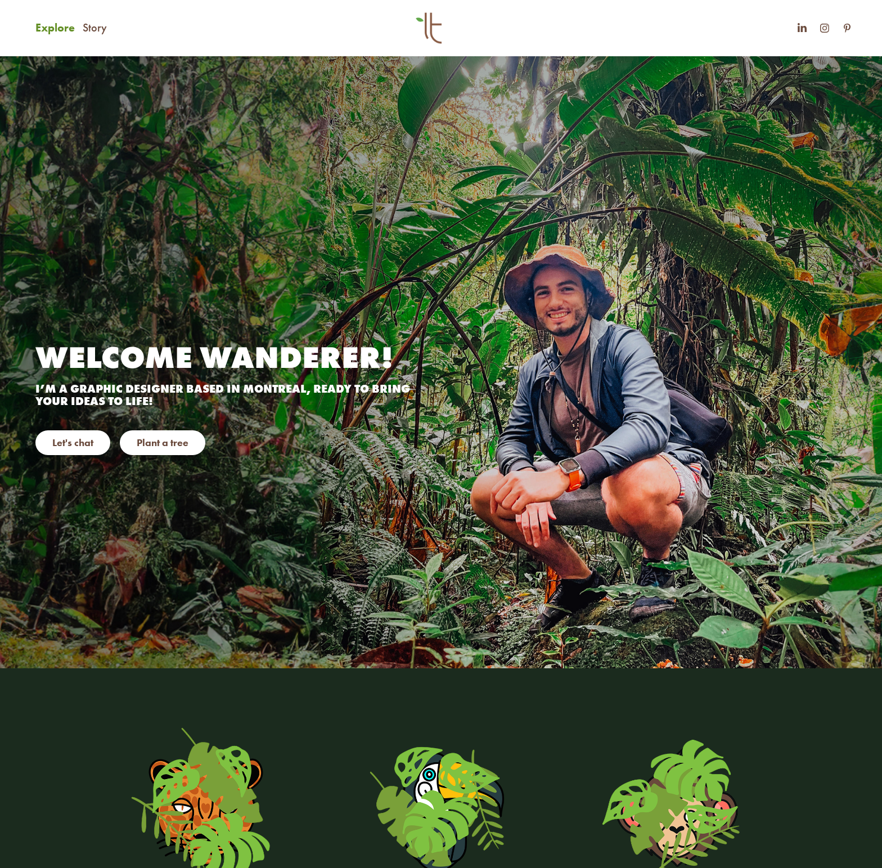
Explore (55, 27)
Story (95, 27)
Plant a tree (162, 443)
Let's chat (72, 443)
